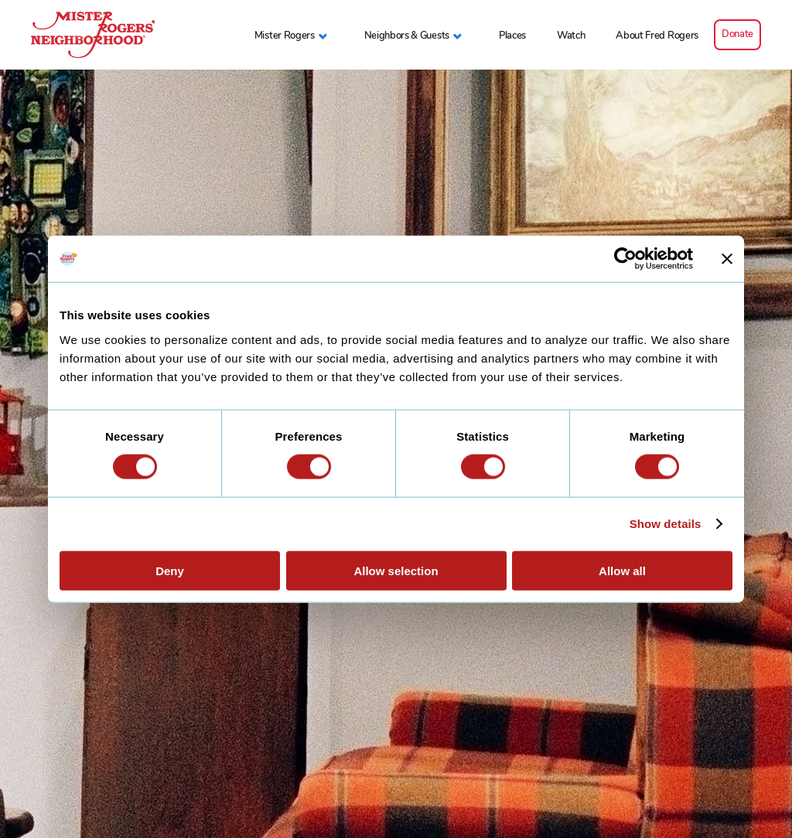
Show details (666, 523)
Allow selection (395, 570)
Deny (169, 570)
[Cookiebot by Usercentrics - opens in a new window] (625, 259)
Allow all (622, 570)
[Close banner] (727, 259)
